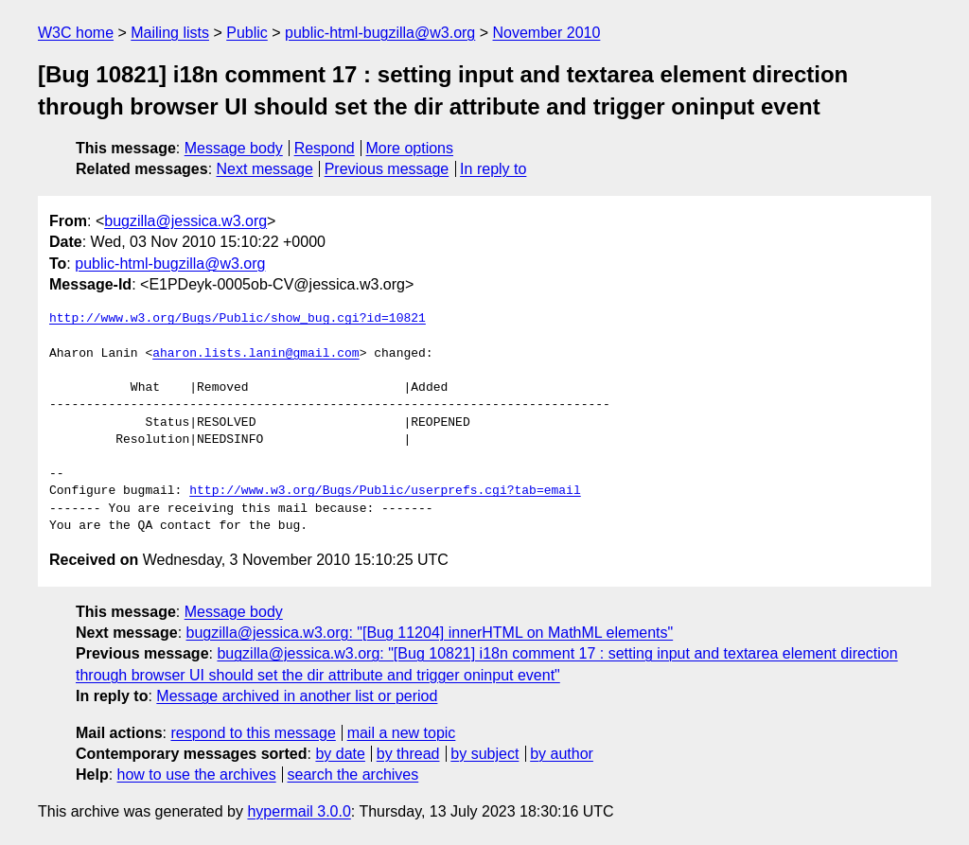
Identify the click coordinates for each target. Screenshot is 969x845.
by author (561, 754)
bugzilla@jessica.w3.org (185, 221)
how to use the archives (196, 774)
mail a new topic (401, 733)
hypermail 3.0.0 (298, 811)
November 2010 (547, 33)
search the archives (353, 774)
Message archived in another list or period (296, 696)
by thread (408, 754)
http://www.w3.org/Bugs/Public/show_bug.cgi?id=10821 (237, 318)
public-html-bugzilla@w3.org (380, 33)
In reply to (493, 169)
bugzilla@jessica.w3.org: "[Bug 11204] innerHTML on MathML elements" (430, 633)
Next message (265, 169)
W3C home (76, 33)
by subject (484, 754)
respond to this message (252, 733)
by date (339, 754)
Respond (324, 148)
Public (247, 33)
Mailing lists (170, 33)
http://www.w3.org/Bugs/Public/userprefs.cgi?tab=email (384, 491)
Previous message (387, 169)
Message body (234, 148)
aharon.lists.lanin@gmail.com (255, 353)
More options (410, 148)
